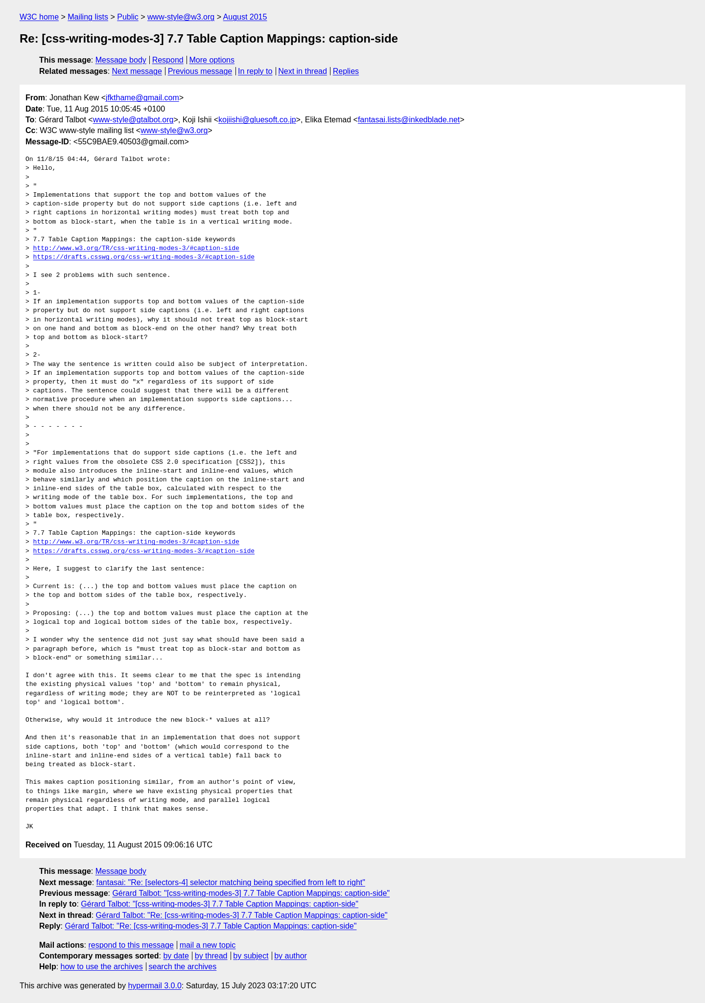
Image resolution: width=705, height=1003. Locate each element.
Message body (120, 60)
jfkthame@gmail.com (142, 97)
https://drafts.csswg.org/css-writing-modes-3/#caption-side (144, 257)
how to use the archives (102, 966)
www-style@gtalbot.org (133, 119)
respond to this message (130, 945)
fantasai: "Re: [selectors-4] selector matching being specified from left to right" (230, 882)
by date (175, 956)
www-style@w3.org (180, 17)
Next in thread (302, 71)
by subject (250, 956)
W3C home (39, 17)
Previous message (200, 71)
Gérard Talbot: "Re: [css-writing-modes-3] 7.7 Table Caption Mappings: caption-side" (242, 915)
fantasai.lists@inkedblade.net (409, 119)
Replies (346, 71)
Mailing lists (88, 17)
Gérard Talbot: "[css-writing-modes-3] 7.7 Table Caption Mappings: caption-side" (251, 893)
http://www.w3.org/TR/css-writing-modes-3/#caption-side (136, 248)
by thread (211, 956)
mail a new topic (208, 945)
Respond (168, 60)
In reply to (255, 71)
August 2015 (245, 17)
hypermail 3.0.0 (154, 985)
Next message (137, 71)
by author (290, 956)
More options (212, 60)
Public (128, 17)
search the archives (183, 966)
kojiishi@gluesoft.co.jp (257, 119)
